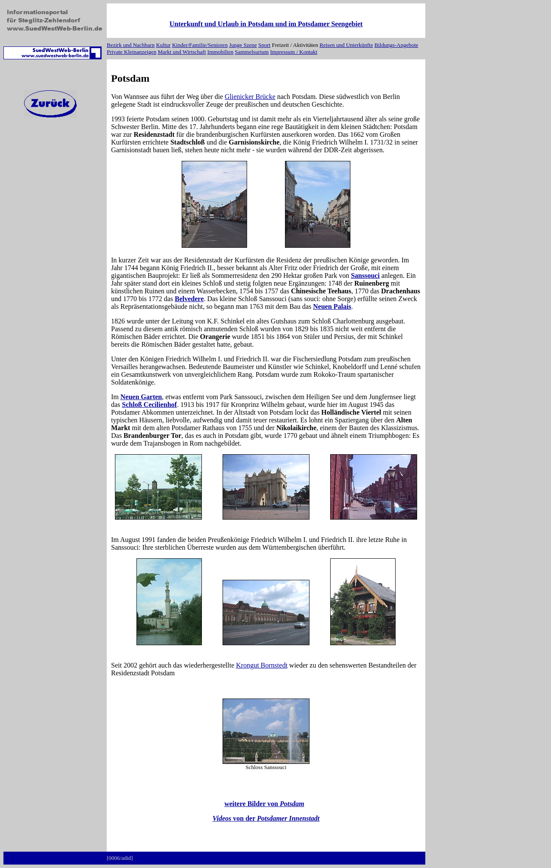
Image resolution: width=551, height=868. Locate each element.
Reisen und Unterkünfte (346, 45)
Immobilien (220, 52)
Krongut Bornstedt (262, 665)
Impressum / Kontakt (293, 52)
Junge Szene (243, 45)
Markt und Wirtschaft (182, 52)
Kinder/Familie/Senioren (200, 45)
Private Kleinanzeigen (131, 52)
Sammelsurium (252, 52)
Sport (264, 45)
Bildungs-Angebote (396, 45)
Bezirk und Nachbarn (131, 45)
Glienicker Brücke (250, 96)
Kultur (163, 45)
